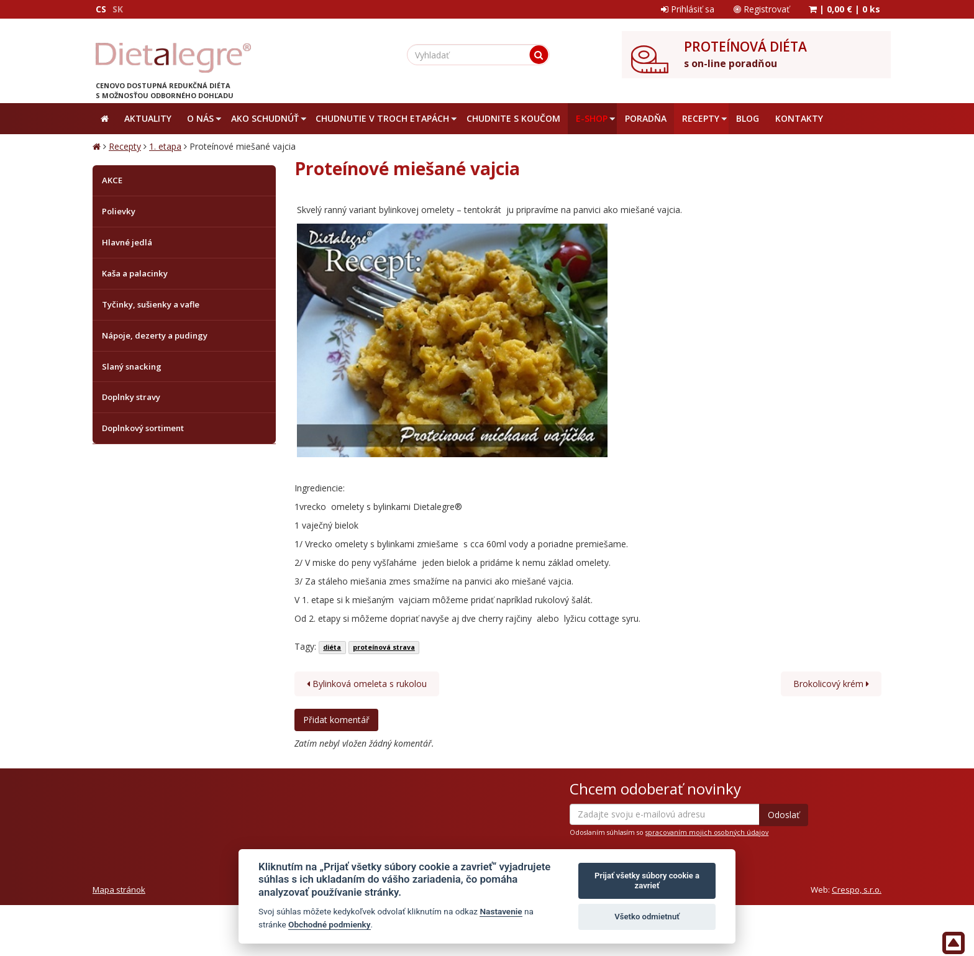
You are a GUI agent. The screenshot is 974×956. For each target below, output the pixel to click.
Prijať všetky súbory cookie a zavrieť (646, 880)
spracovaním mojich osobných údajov (706, 832)
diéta (332, 647)
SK (117, 9)
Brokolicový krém (831, 684)
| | (844, 9)
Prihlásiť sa (687, 9)
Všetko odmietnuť (647, 916)
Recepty (125, 146)
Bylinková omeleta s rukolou (367, 684)
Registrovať (762, 9)
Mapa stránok (119, 889)
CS (101, 9)
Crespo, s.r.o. (856, 889)
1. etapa (165, 146)
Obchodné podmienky (329, 924)
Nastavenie (501, 911)
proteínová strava (384, 647)
